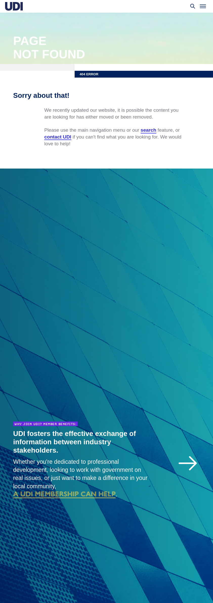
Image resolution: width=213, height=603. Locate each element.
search (148, 130)
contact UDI (57, 136)
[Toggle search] (193, 6)
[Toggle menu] (203, 6)
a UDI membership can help (64, 493)
